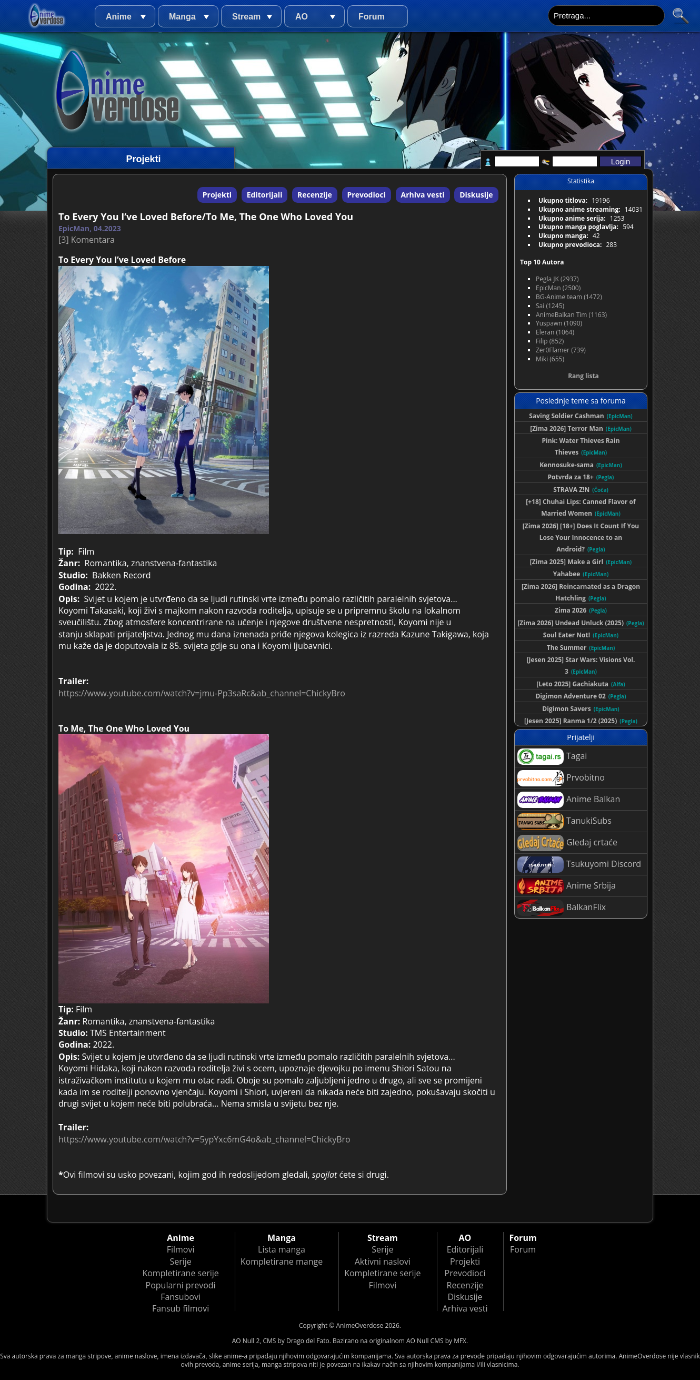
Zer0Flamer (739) (561, 350)
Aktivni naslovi (383, 1261)
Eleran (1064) (555, 332)
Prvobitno (561, 778)
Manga (182, 16)
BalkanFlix (561, 908)
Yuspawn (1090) (559, 323)
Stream (246, 16)
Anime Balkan (568, 800)
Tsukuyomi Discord (579, 864)
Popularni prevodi (181, 1285)
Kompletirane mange (282, 1261)
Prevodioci (366, 195)
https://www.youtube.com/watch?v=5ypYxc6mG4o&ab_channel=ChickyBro (204, 1139)
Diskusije (476, 195)
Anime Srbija (566, 886)
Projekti (217, 195)
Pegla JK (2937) (557, 278)
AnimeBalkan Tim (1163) (571, 314)
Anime (119, 16)
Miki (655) (550, 358)
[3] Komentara (86, 239)
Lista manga (281, 1249)
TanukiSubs (564, 821)
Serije (180, 1261)
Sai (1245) (550, 305)
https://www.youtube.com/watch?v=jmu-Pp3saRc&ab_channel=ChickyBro (201, 693)
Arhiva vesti (423, 195)
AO (301, 16)
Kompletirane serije (180, 1273)
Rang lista (583, 375)
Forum (371, 16)
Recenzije (314, 195)
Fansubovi (181, 1297)
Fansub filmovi (180, 1308)
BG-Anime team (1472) (569, 296)
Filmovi (181, 1249)
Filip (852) (550, 341)
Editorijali (265, 195)
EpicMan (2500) (558, 287)
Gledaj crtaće (567, 843)
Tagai (552, 756)
